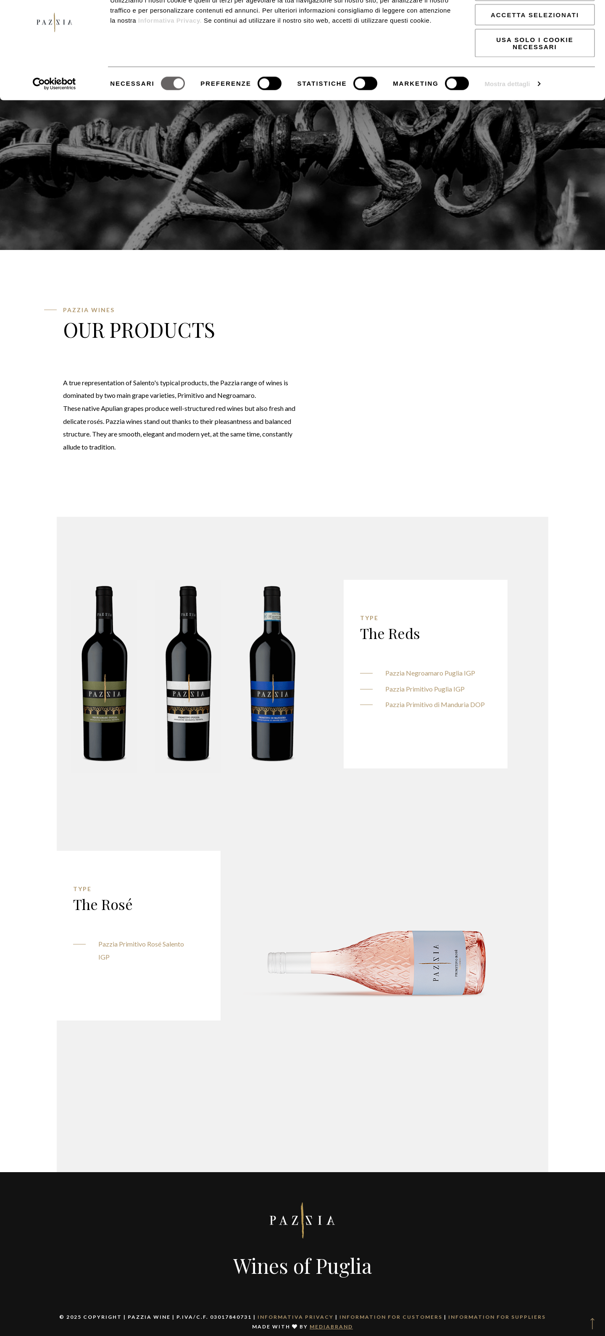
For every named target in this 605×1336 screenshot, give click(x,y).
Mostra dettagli (507, 114)
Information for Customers (390, 1317)
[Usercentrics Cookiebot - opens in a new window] (54, 114)
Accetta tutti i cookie (535, 20)
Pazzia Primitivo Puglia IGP (425, 689)
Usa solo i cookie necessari (534, 73)
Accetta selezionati (535, 45)
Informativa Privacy (296, 1317)
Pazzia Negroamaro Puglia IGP (430, 673)
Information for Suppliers (497, 1317)
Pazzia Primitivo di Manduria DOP (435, 704)
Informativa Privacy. (169, 50)
